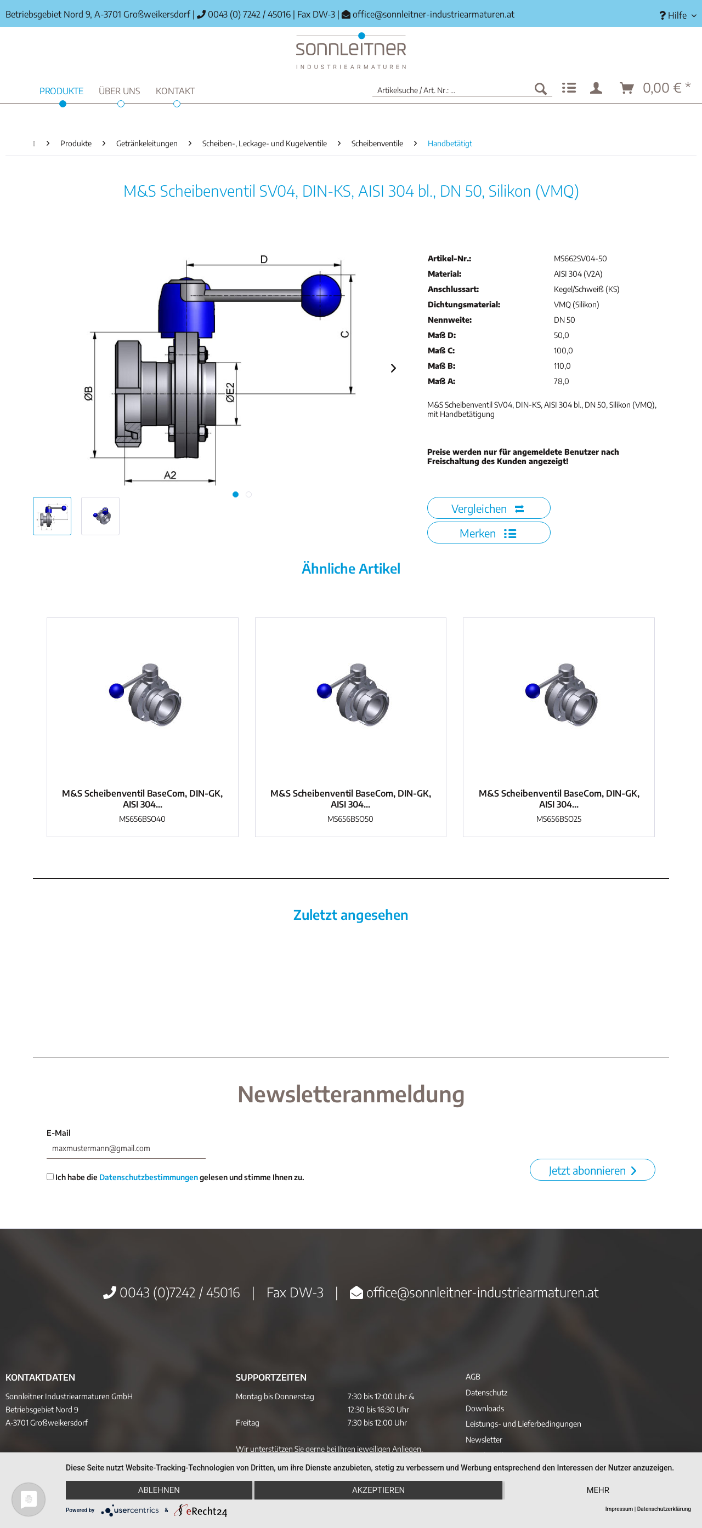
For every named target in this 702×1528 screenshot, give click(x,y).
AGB (473, 1376)
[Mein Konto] (598, 88)
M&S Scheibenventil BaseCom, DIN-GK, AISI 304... (142, 799)
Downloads (485, 1408)
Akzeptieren (378, 1490)
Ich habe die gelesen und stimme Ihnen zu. (175, 1177)
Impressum (619, 1509)
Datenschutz (486, 1392)
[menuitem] (674, 15)
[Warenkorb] (656, 88)
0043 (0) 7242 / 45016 (244, 14)
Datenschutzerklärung (664, 1509)
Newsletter (484, 1439)
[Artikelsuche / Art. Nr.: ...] (462, 88)
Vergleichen (487, 508)
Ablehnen (159, 1490)
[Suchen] (540, 88)
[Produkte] (61, 89)
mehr (597, 1490)
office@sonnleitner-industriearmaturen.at (433, 14)
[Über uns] (119, 89)
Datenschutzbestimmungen (148, 1177)
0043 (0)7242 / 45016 (171, 1292)
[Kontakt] (175, 89)
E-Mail (59, 1132)
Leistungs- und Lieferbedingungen (523, 1423)
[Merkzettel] (569, 88)
